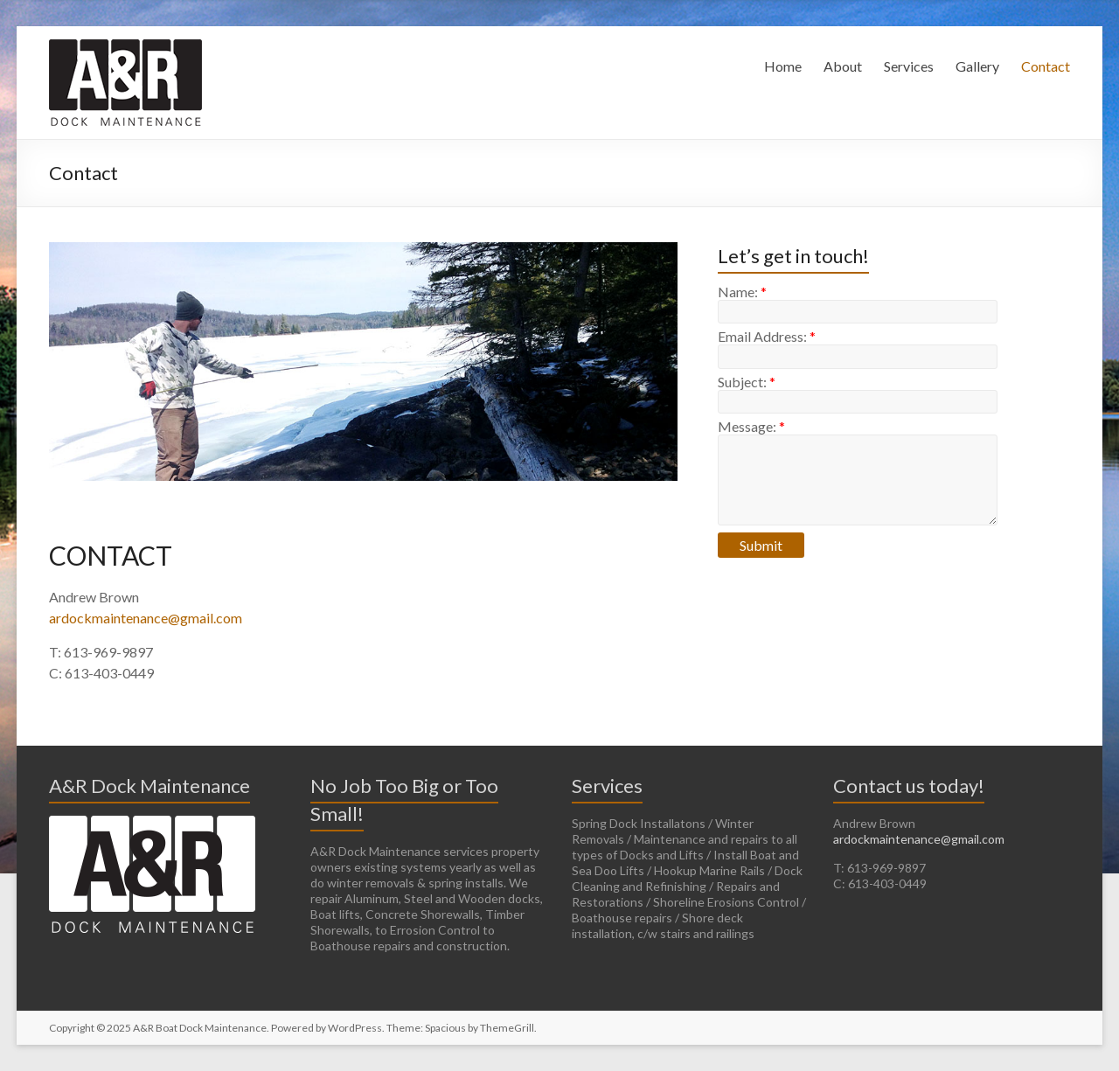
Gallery (977, 66)
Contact (1045, 66)
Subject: (746, 381)
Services (909, 66)
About (843, 66)
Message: (751, 426)
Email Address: (767, 336)
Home (783, 66)
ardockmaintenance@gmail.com (145, 617)
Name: (742, 291)
